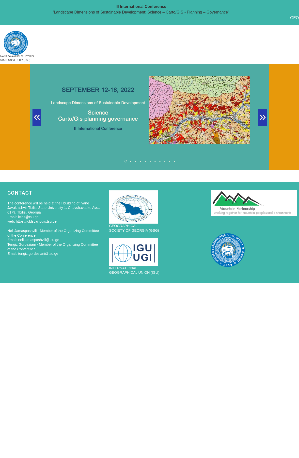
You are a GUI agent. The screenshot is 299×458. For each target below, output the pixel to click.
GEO (294, 18)
